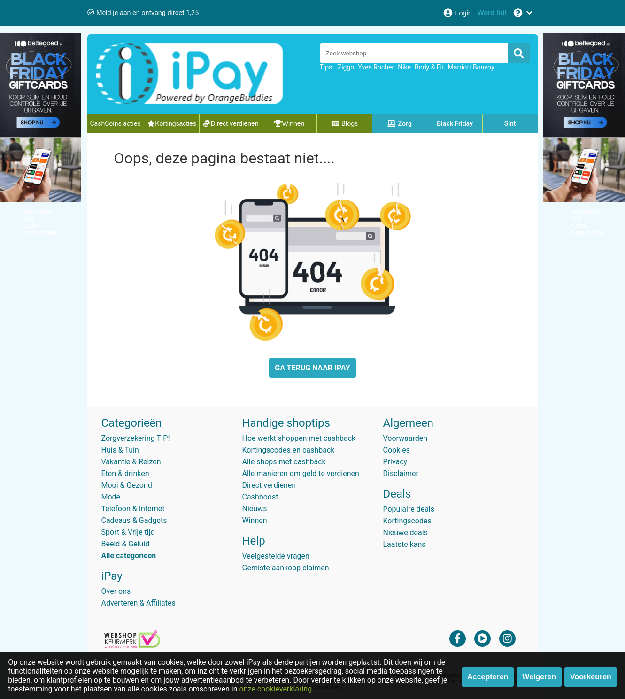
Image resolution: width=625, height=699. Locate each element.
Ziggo (346, 67)
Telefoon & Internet (133, 508)
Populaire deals (409, 509)
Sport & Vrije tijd (128, 532)
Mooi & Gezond (126, 485)
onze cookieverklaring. (276, 688)
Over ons (116, 591)
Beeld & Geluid (125, 543)
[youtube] (482, 638)
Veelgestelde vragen (275, 556)
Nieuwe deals (405, 532)
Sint (510, 123)
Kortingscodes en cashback (288, 450)
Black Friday (455, 123)
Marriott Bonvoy (471, 67)
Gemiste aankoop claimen (285, 567)
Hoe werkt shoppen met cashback (299, 438)
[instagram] (507, 638)
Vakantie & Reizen (131, 461)
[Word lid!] (492, 12)
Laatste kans (404, 544)
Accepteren (487, 677)
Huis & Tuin (120, 450)
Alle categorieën (128, 555)
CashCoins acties (115, 123)
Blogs (344, 123)
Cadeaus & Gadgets (134, 520)
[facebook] (457, 638)
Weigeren (539, 677)
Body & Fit (429, 67)
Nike (404, 67)
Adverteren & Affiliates (138, 603)
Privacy (395, 461)
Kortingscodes (407, 520)
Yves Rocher (376, 67)
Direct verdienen (269, 485)
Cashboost (260, 496)
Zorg (399, 123)
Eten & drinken (125, 473)
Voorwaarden (405, 438)
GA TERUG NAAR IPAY (312, 367)
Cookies (396, 450)
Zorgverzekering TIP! (135, 438)
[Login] (457, 13)
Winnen (254, 520)
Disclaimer (400, 473)
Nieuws (254, 508)
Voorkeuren (590, 677)
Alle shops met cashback (284, 461)
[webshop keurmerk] (132, 645)
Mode (111, 496)
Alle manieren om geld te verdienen (300, 473)
